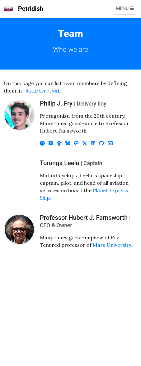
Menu (125, 8)
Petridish (23, 8)
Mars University (112, 245)
